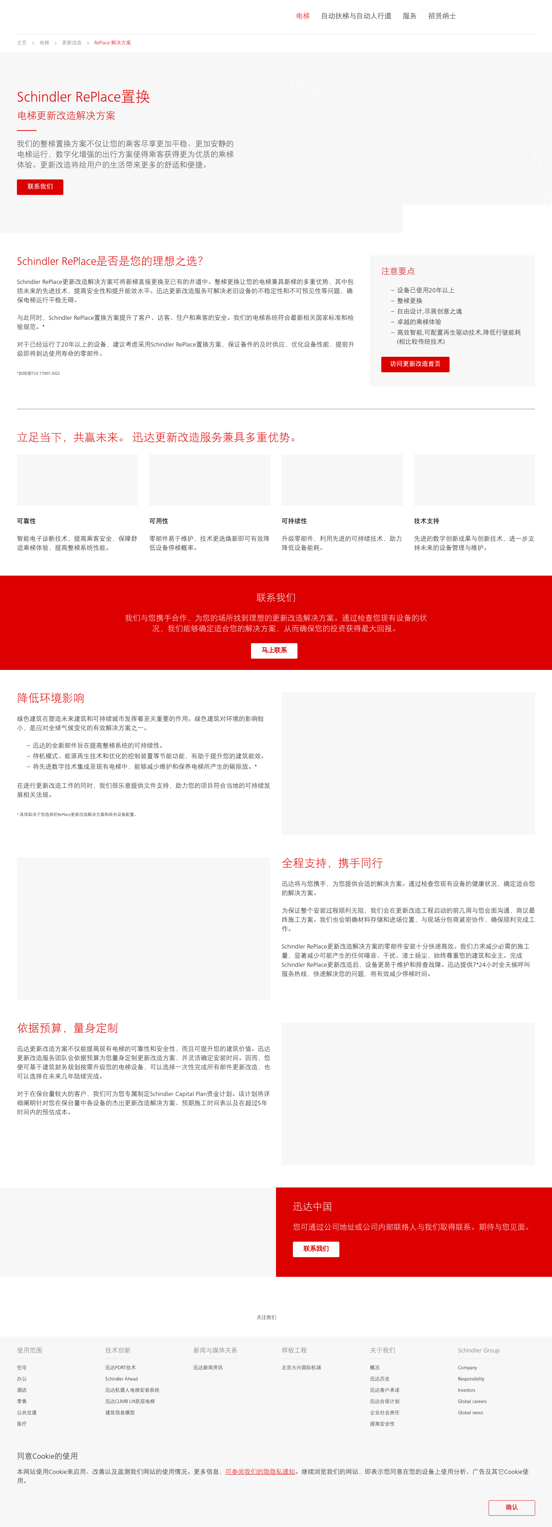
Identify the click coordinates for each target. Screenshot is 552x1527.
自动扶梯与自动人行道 (356, 16)
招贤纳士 (442, 16)
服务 (410, 16)
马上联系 (274, 651)
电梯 (303, 16)
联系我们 (316, 1249)
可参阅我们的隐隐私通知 (260, 1472)
